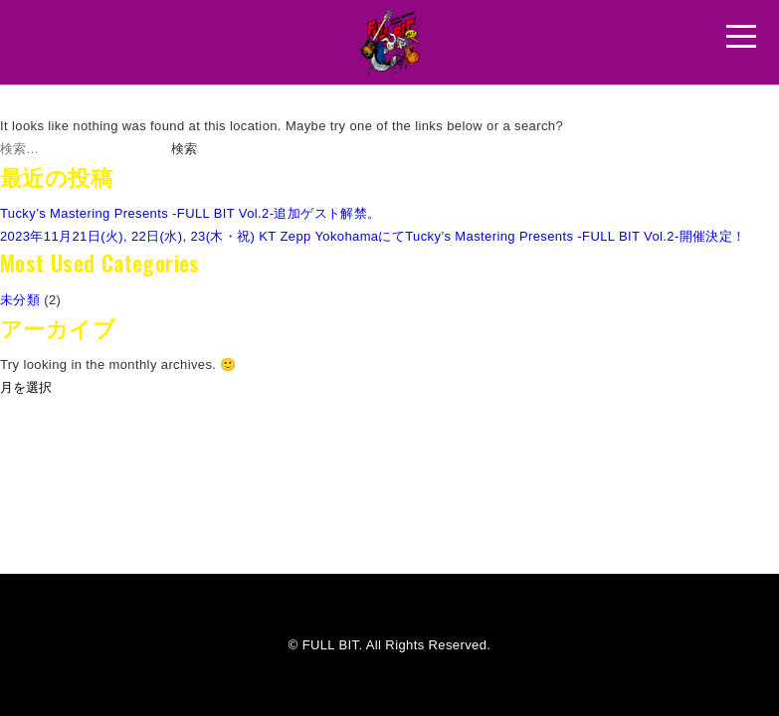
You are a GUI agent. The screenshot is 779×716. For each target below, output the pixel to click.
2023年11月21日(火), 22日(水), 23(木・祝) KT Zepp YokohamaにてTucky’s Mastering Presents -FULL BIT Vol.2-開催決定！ (373, 236)
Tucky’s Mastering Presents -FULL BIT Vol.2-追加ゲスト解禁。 (190, 213)
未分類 (20, 299)
